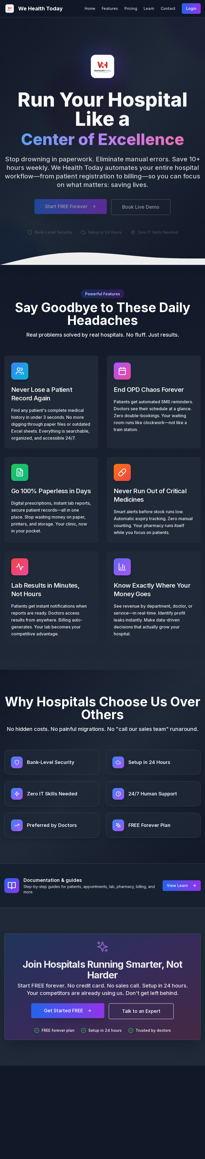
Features (110, 8)
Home (90, 8)
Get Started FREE (68, 1010)
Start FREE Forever (70, 209)
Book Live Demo (140, 209)
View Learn (181, 885)
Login (191, 8)
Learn (149, 8)
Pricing (130, 8)
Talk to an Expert (141, 1011)
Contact (168, 8)
